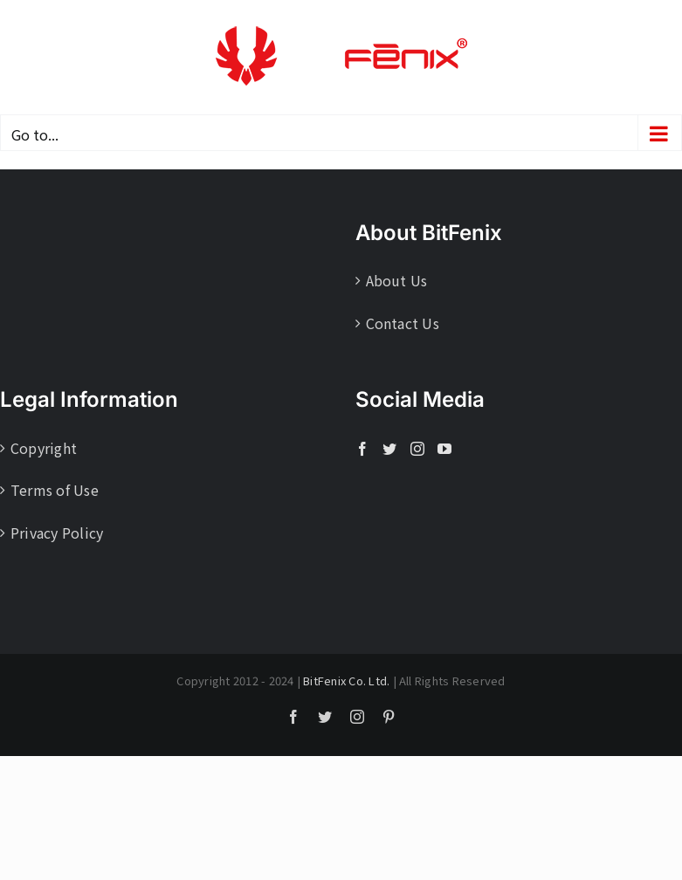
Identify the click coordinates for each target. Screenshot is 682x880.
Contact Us (402, 323)
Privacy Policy (56, 532)
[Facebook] (362, 449)
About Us (397, 280)
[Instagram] (417, 449)
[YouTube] (444, 449)
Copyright (43, 447)
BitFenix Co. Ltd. (346, 680)
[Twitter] (389, 449)
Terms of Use (54, 489)
